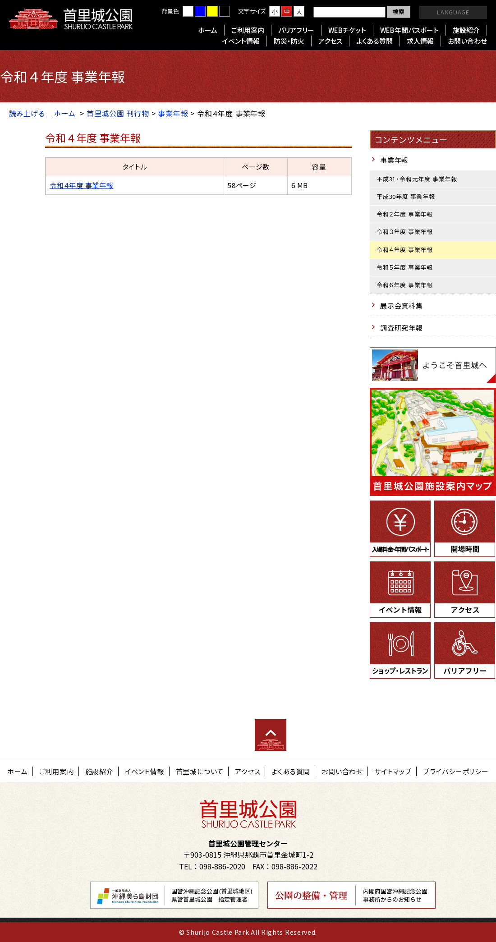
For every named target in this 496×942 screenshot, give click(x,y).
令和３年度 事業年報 (405, 231)
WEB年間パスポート (409, 30)
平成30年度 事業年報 (406, 196)
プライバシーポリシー (456, 771)
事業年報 (173, 113)
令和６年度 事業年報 (405, 284)
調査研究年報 (401, 327)
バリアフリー (296, 30)
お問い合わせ (467, 41)
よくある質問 (374, 41)
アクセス (330, 41)
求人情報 (420, 41)
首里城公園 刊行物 (118, 113)
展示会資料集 (401, 305)
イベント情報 (241, 41)
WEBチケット (347, 30)
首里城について (200, 771)
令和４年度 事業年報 (82, 185)
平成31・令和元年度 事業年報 (417, 179)
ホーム (207, 30)
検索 (398, 11)
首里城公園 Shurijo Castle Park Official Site (71, 19)
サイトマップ (393, 771)
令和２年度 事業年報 (405, 214)
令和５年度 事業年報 (405, 267)
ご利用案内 (247, 30)
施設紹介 (466, 30)
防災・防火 (289, 41)
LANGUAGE (453, 12)
